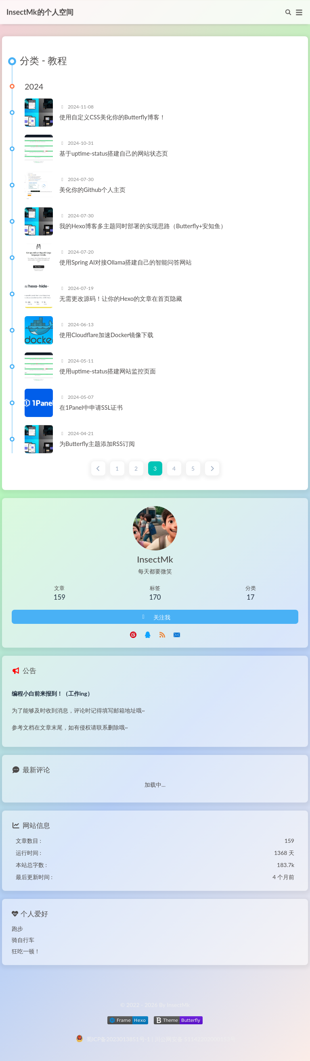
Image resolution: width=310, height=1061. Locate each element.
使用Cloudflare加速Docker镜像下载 (106, 335)
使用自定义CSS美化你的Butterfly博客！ (112, 117)
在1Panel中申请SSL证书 (91, 407)
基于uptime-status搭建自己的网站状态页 (113, 153)
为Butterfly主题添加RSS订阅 (97, 444)
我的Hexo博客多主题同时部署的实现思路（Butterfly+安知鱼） (142, 226)
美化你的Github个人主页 (92, 190)
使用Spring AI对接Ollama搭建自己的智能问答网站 (125, 262)
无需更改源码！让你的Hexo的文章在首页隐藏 (120, 298)
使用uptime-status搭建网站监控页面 (107, 371)
